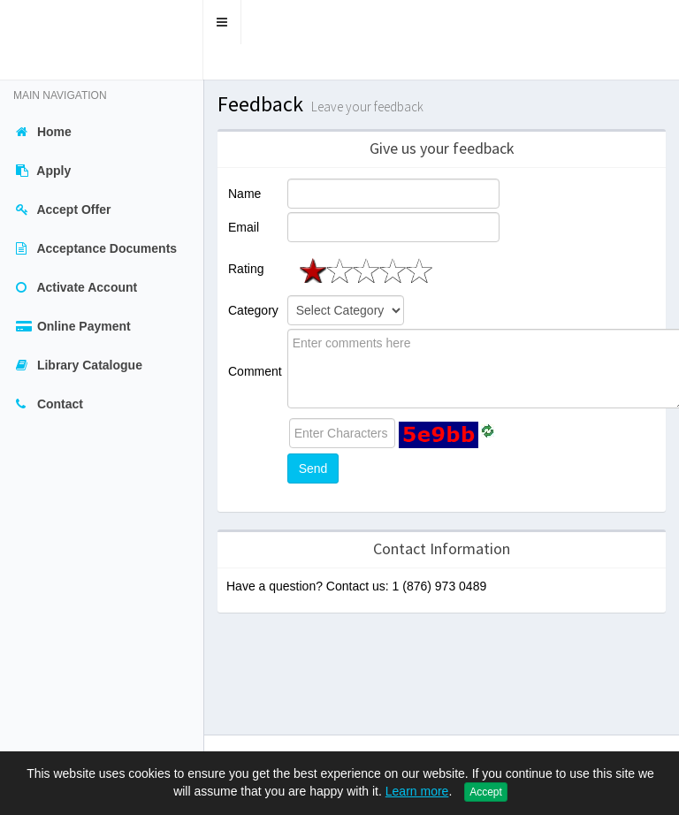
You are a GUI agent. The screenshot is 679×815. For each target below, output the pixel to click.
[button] (222, 22)
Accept (485, 792)
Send (313, 468)
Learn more (417, 791)
